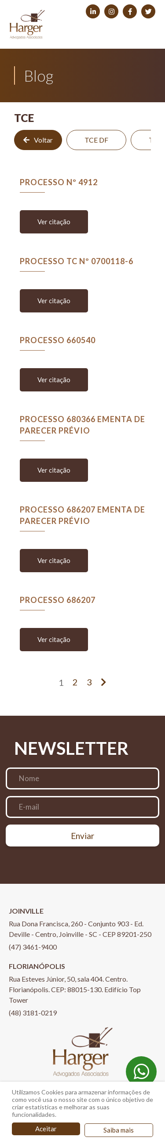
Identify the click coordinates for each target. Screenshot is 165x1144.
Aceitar (46, 1129)
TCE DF (96, 140)
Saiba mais (118, 1130)
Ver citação (53, 222)
